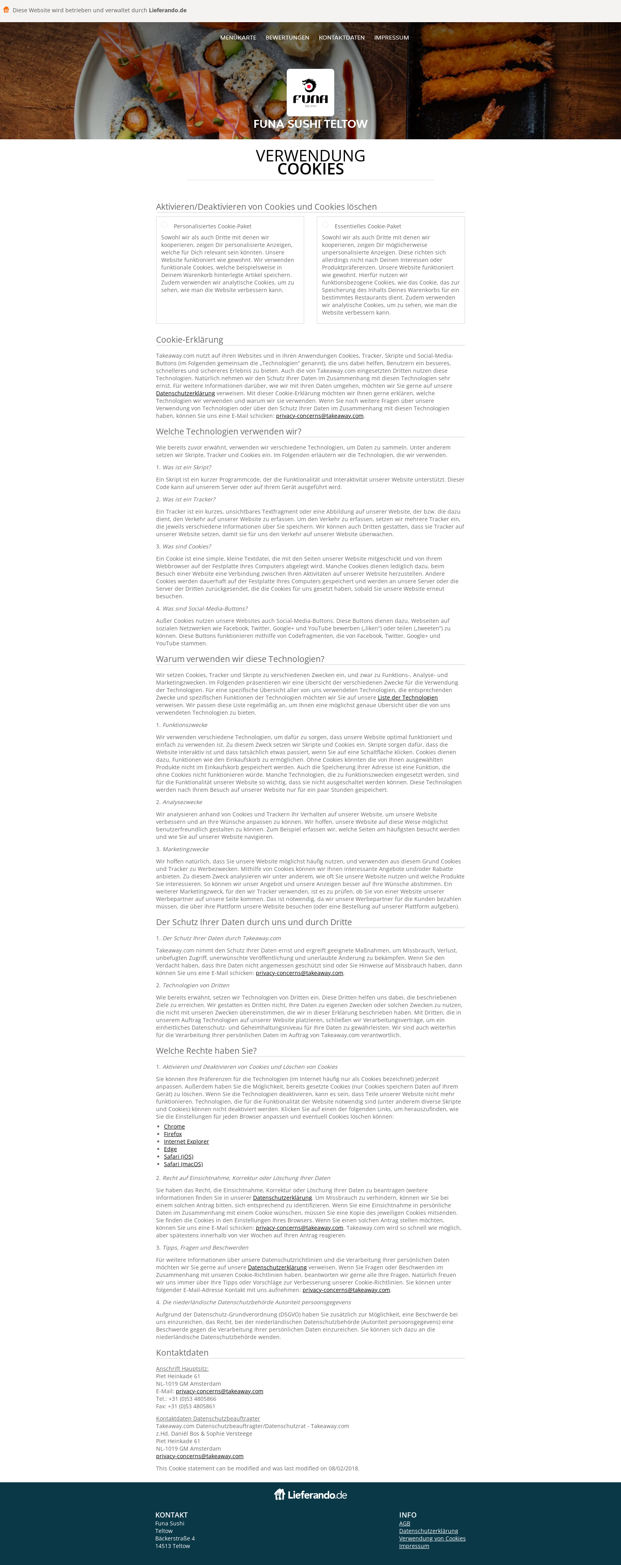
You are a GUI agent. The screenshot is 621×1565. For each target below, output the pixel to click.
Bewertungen (287, 37)
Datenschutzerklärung (185, 393)
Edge (170, 1149)
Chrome (174, 1126)
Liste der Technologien (408, 697)
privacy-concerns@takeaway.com (320, 415)
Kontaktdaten (342, 37)
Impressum (391, 37)
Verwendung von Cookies (432, 1538)
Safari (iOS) (178, 1156)
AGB (404, 1523)
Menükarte (238, 37)
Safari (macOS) (183, 1164)
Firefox (173, 1134)
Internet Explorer (186, 1141)
